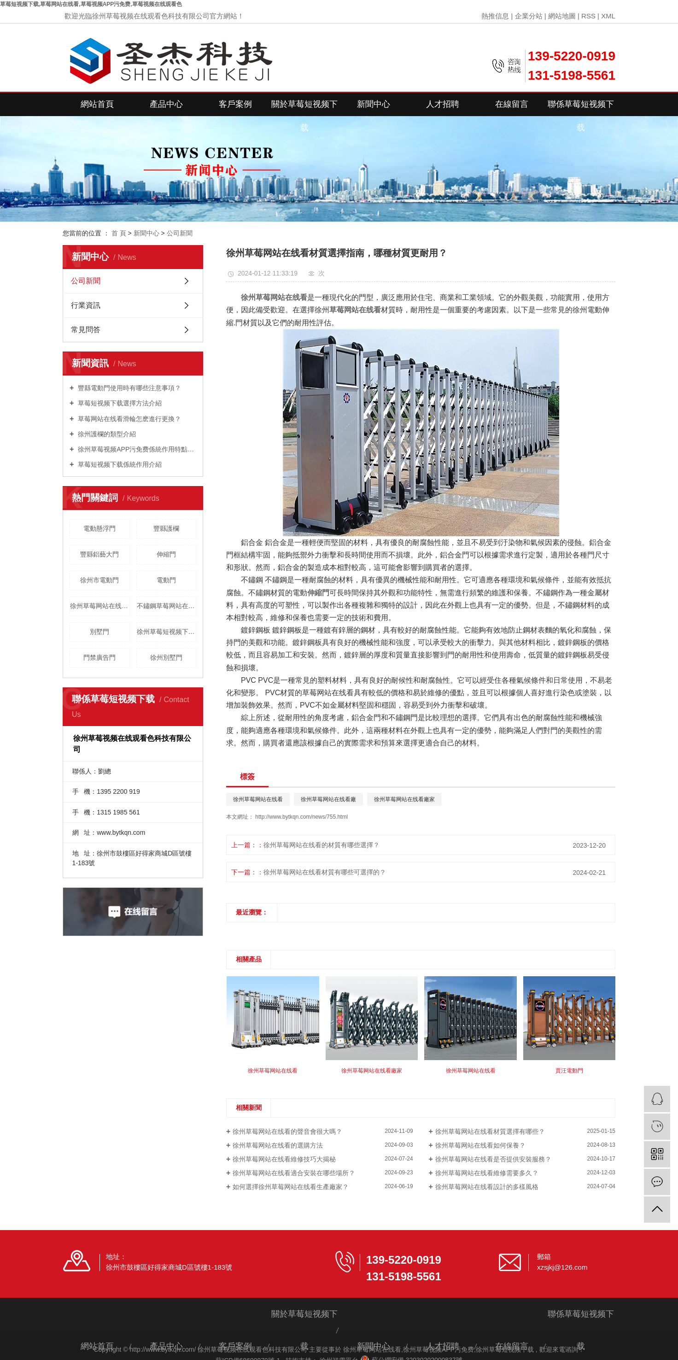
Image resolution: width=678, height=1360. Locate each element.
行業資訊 (85, 305)
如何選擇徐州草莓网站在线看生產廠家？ (291, 1186)
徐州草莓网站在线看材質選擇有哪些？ (490, 1131)
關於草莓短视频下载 (304, 108)
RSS (588, 16)
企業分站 (529, 16)
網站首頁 (97, 104)
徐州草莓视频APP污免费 (438, 1349)
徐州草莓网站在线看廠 (328, 799)
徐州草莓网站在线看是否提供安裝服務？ (493, 1159)
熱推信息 (495, 16)
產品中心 (166, 104)
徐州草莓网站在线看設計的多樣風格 (486, 1186)
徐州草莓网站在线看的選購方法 (278, 1145)
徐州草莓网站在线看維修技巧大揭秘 (284, 1159)
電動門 (166, 580)
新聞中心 (373, 104)
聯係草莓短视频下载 (581, 108)
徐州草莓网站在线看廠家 (404, 799)
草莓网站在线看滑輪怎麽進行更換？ (128, 418)
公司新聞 (180, 233)
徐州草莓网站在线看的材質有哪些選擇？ (321, 845)
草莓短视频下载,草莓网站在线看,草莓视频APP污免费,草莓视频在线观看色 (91, 4)
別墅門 (99, 631)
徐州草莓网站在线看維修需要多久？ (486, 1173)
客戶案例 (235, 104)
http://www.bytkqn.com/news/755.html (301, 817)
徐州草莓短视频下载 (505, 1349)
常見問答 (85, 330)
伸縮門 (166, 554)
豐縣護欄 (166, 528)
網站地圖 (562, 16)
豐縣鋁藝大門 (99, 554)
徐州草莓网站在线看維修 (100, 606)
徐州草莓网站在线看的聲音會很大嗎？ (287, 1131)
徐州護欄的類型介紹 (106, 434)
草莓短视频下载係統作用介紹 (119, 464)
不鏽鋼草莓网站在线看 (167, 606)
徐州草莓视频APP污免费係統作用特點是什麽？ (136, 449)
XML (608, 16)
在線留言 (511, 104)
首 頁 (118, 233)
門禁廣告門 (99, 657)
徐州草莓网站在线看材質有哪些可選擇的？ (324, 872)
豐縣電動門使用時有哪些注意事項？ (128, 388)
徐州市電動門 (99, 580)
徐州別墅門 (166, 657)
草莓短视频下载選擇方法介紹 (119, 403)
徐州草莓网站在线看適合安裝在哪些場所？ (294, 1173)
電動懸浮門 (99, 528)
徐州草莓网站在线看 (258, 799)
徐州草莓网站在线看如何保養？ (480, 1145)
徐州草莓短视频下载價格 (167, 631)
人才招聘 (442, 104)
